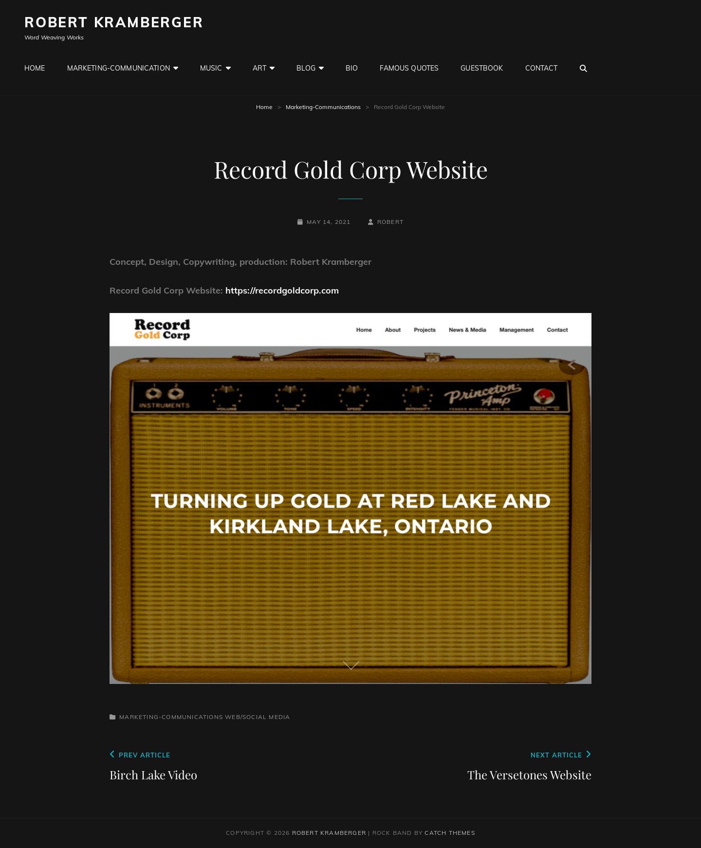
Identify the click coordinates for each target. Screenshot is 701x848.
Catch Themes (449, 832)
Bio (352, 68)
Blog (305, 68)
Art (259, 68)
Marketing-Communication (118, 68)
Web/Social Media (257, 716)
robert (390, 221)
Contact (541, 68)
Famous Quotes (409, 68)
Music (211, 68)
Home (34, 68)
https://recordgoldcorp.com (282, 290)
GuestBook (482, 68)
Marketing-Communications (323, 107)
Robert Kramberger (114, 22)
